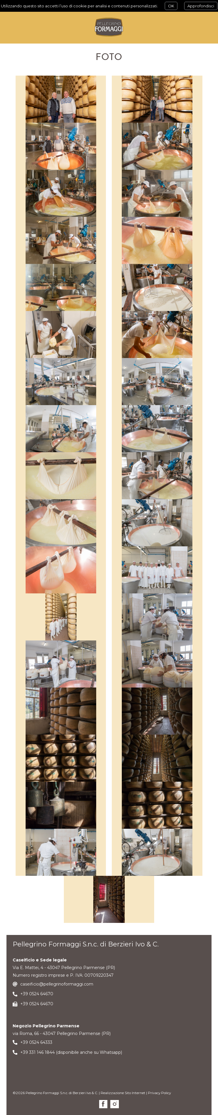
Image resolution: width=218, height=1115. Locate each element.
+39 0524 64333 (36, 1042)
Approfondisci (200, 6)
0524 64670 (41, 993)
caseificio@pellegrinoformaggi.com (56, 984)
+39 (24, 993)
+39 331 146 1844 (37, 1052)
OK (171, 6)
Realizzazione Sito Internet (123, 1093)
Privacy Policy (159, 1093)
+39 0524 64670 (36, 1003)
